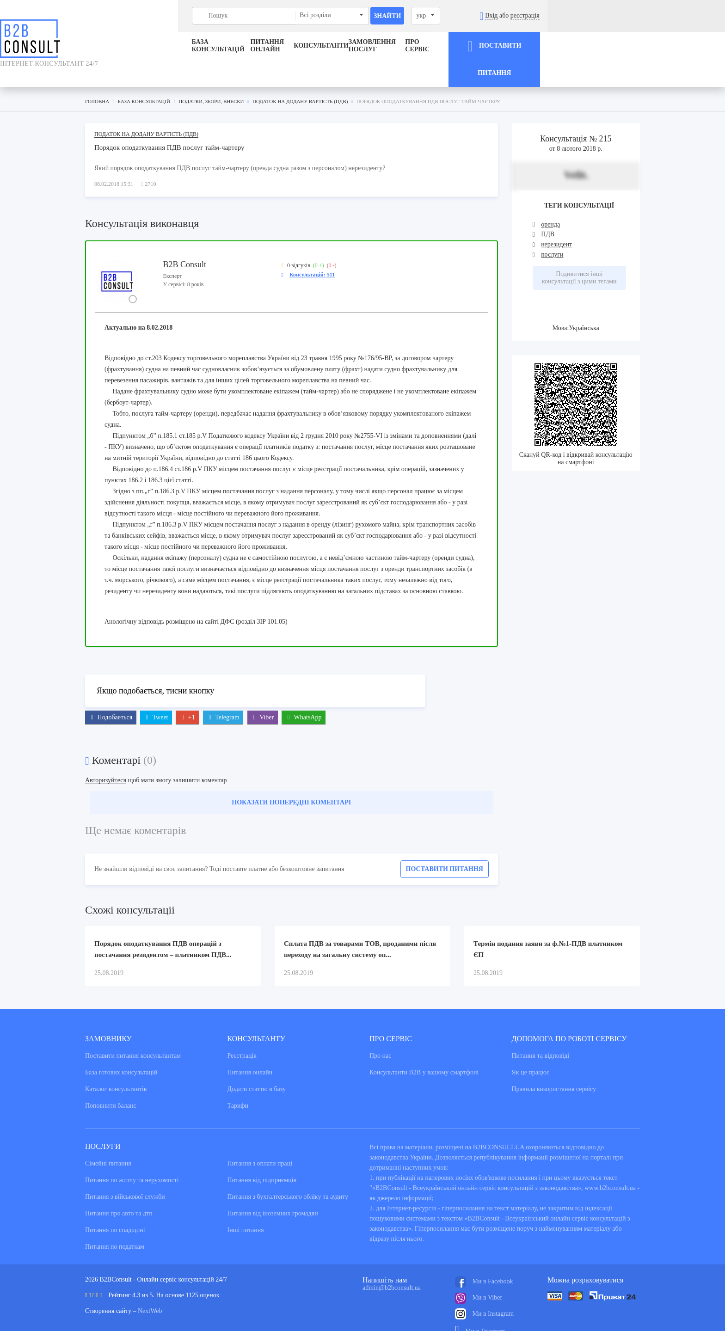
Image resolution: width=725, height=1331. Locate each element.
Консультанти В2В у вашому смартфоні (424, 1050)
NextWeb (150, 1288)
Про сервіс (501, 45)
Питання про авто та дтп (119, 1191)
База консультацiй (135, 45)
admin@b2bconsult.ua (391, 1265)
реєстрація (680, 15)
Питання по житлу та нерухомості (132, 1157)
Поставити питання (444, 846)
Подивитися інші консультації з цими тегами (579, 255)
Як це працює (531, 1050)
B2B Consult (184, 241)
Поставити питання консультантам (133, 1033)
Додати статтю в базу (256, 1066)
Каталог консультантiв (116, 1066)
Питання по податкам (114, 1224)
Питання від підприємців (262, 1157)
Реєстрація (242, 1033)
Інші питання (245, 1207)
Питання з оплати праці (260, 1141)
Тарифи (237, 1083)
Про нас (380, 1033)
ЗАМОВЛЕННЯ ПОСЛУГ (410, 45)
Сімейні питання (108, 1141)
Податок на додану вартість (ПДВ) (146, 111)
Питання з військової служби (125, 1174)
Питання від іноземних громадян (272, 1191)
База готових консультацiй (121, 1050)
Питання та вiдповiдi (541, 1033)
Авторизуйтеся (105, 757)
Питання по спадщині (115, 1207)
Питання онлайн (234, 45)
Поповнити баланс (110, 1083)
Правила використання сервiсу (554, 1066)
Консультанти (321, 45)
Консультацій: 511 (312, 252)
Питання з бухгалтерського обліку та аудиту (288, 1174)
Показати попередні (291, 780)
